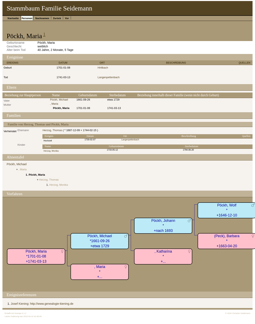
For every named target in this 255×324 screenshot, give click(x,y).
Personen (27, 18)
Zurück (57, 18)
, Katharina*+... (163, 256)
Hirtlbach (103, 67)
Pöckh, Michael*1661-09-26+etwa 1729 (100, 241)
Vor (67, 18)
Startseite (13, 18)
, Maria (54, 103)
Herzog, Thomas (52, 130)
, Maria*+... (99, 272)
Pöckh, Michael (59, 99)
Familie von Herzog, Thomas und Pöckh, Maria (38, 124)
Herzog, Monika (50, 151)
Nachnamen (42, 18)
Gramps (17, 313)
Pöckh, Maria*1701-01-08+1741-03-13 (36, 256)
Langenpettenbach (109, 77)
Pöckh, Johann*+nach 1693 (163, 226)
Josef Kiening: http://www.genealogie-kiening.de (42, 303)
